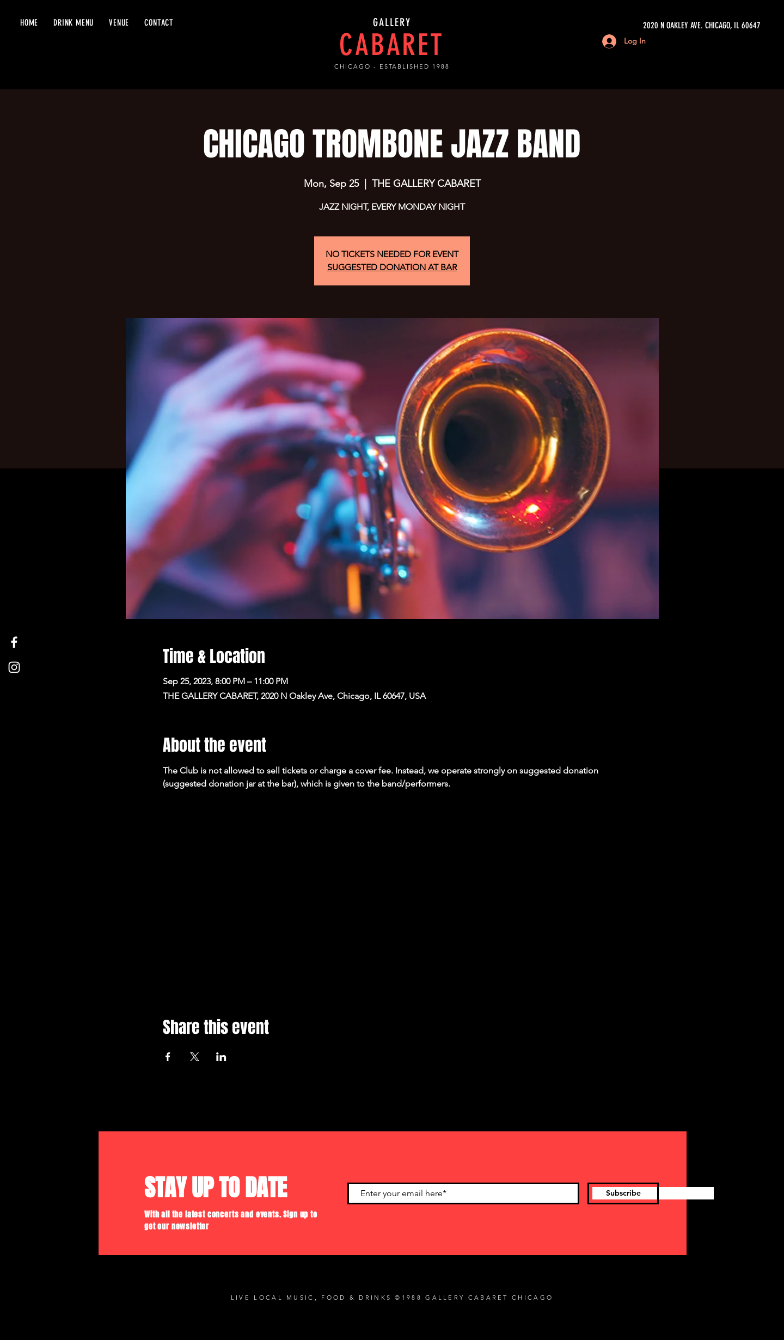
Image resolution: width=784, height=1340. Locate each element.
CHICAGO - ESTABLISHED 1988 (392, 66)
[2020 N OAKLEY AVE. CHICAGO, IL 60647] (657, 25)
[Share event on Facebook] (168, 1056)
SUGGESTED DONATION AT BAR (392, 267)
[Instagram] (14, 667)
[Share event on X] (194, 1056)
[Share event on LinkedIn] (221, 1056)
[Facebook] (14, 642)
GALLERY (392, 22)
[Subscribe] (623, 1193)
